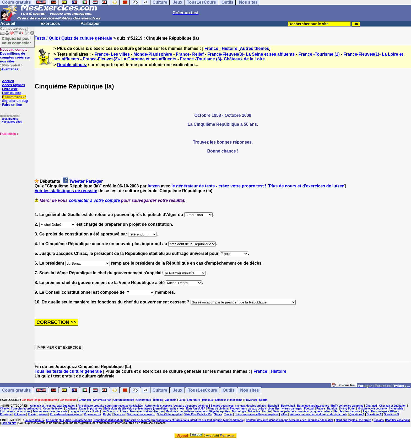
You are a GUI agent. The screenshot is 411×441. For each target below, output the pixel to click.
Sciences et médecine (228, 399)
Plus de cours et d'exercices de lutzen (306, 186)
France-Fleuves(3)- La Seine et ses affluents (251, 54)
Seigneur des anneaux (141, 414)
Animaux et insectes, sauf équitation (52, 405)
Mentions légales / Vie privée (353, 420)
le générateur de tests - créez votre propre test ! (218, 186)
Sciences (119, 414)
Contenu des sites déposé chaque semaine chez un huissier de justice (290, 420)
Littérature (193, 399)
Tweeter (77, 181)
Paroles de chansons (347, 411)
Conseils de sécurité (138, 420)
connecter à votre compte (94, 200)
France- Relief (190, 54)
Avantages (9, 69)
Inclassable (396, 408)
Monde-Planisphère (152, 54)
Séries (218, 414)
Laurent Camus (34, 420)
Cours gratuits (16, 390)
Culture (160, 390)
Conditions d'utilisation (108, 420)
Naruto (266, 411)
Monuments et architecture (147, 411)
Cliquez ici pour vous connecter (16, 40)
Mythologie (239, 411)
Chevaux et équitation (392, 405)
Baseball (273, 405)
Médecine (254, 411)
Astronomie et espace (158, 405)
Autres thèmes (254, 48)
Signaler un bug (15, 101)
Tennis (228, 414)
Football (309, 408)
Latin (182, 399)
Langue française (80, 411)
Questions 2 (374, 414)
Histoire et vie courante (372, 408)
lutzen (154, 186)
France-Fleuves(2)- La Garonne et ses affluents (129, 59)
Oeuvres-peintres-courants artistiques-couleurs (302, 411)
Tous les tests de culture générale (68, 371)
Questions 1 (356, 414)
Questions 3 (391, 414)
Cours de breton (53, 408)
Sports (263, 399)
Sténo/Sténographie (169, 414)
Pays (366, 411)
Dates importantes (90, 408)
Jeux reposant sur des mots (50, 411)
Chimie (4, 408)
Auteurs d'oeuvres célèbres (191, 405)
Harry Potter (348, 408)
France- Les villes (112, 54)
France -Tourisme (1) (319, 54)
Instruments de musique (15, 411)
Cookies (379, 420)
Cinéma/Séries (102, 399)
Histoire (229, 48)
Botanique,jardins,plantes (313, 405)
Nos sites (249, 390)
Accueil (7, 23)
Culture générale (123, 399)
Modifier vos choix (397, 420)
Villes (284, 414)
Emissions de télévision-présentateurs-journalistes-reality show (144, 408)
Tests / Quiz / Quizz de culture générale (73, 38)
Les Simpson (110, 411)
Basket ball (288, 405)
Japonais (170, 399)
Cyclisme (71, 408)
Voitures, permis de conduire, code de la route (318, 414)
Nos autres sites (12, 121)
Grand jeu (85, 399)
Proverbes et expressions (66, 414)
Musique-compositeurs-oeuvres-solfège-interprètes (198, 411)
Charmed (371, 405)
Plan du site (11, 93)
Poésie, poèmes (38, 414)
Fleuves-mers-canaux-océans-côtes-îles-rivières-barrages (266, 408)
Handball (332, 408)
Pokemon (20, 414)
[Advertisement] (15, 162)
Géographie (143, 399)
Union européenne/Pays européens (256, 414)
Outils (229, 390)
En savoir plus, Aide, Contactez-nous (69, 420)
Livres (124, 411)
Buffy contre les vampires (347, 405)
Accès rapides (13, 85)
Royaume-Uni (92, 414)
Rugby (107, 414)
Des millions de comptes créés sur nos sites (15, 55)
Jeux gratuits (10, 118)
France (211, 48)
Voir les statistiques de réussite (66, 190)
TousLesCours (202, 390)
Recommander (14, 97)
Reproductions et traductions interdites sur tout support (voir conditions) (198, 420)
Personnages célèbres (385, 411)
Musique (207, 399)
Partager (94, 181)
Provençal (250, 399)
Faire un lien (12, 105)
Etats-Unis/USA (195, 408)
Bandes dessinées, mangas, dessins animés (238, 405)
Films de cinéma (217, 408)
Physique (6, 414)
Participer (90, 23)
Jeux (177, 390)
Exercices (50, 23)
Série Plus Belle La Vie (198, 414)
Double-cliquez (72, 64)
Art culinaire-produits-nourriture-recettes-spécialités (110, 405)
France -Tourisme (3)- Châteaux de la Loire (222, 59)
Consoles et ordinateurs (26, 408)
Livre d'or (10, 89)
